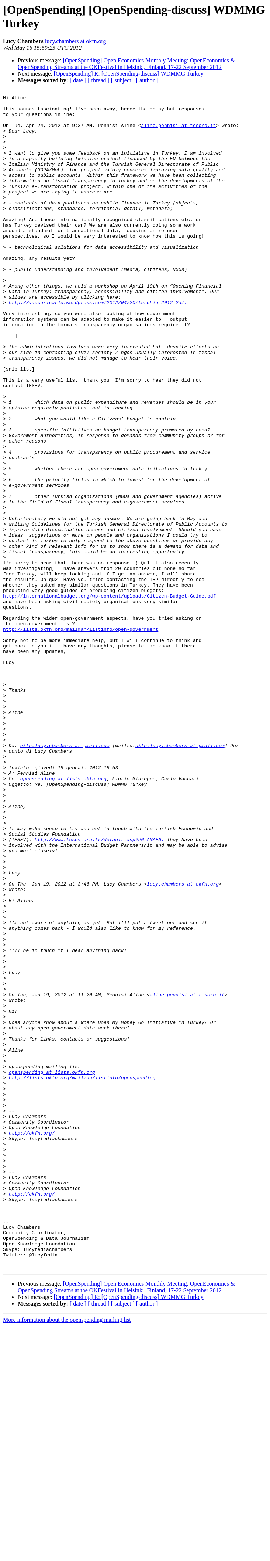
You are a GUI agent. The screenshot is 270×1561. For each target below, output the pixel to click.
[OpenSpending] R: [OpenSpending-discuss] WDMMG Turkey (129, 74)
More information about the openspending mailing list (67, 1554)
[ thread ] (99, 80)
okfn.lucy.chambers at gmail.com (65, 876)
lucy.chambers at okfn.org (75, 41)
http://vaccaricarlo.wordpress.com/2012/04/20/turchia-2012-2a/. (98, 344)
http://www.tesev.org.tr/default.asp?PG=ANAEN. (99, 989)
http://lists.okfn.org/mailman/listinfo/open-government (80, 736)
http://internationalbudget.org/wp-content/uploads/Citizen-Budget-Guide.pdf (109, 696)
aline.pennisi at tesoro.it (178, 131)
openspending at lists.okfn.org (63, 915)
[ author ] (147, 80)
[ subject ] (123, 80)
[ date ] (78, 80)
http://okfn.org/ (32, 1341)
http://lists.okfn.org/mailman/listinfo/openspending (82, 1274)
